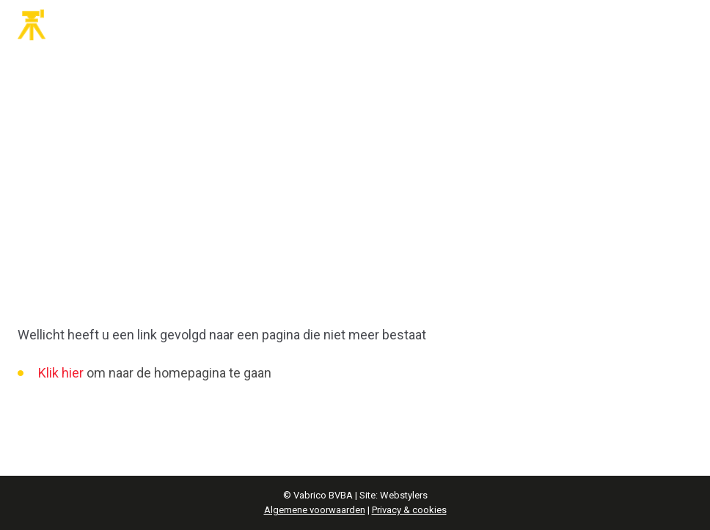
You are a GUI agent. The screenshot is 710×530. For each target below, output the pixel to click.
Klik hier (61, 372)
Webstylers (404, 495)
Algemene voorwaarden (314, 509)
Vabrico (74, 25)
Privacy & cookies (409, 509)
